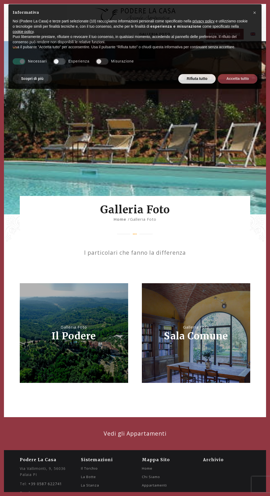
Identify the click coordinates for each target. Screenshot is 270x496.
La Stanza (90, 485)
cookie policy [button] (23, 32)
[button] (254, 12)
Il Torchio (89, 468)
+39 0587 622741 (45, 483)
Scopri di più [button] (32, 78)
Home (147, 468)
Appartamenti (154, 485)
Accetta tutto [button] (237, 78)
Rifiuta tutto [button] (197, 78)
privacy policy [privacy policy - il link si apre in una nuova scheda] (203, 21)
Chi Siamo (151, 476)
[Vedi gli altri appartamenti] (135, 433)
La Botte (88, 476)
